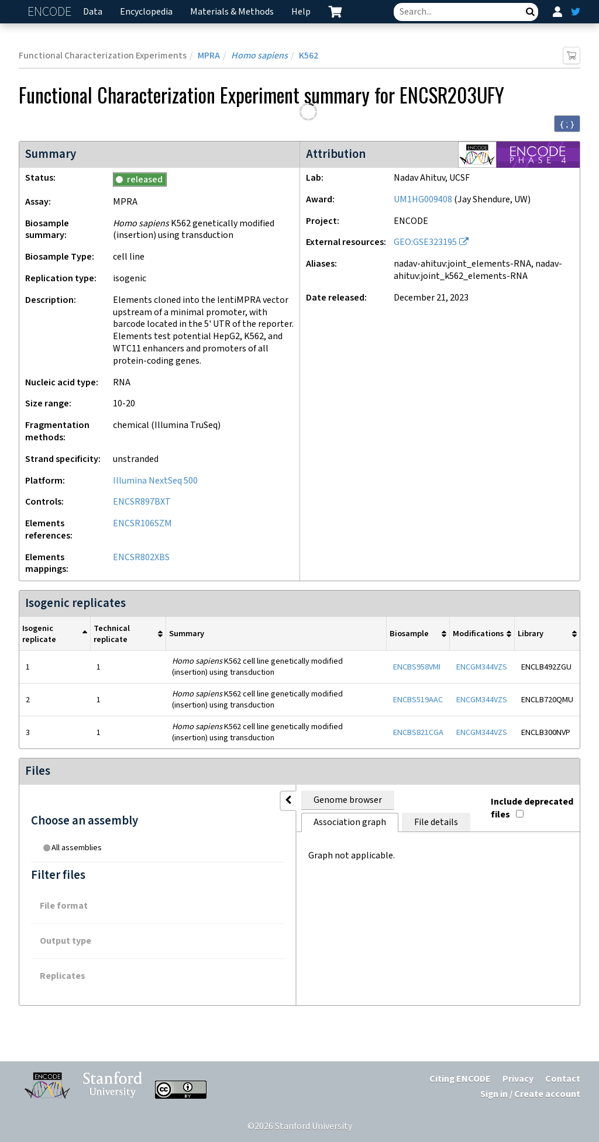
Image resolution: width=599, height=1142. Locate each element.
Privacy (517, 1079)
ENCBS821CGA (418, 732)
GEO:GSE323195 (425, 242)
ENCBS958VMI (416, 666)
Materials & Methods (232, 12)
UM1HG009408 (423, 200)
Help (301, 12)
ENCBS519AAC (418, 699)
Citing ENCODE (460, 1079)
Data (92, 12)
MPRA (209, 56)
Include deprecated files (513, 798)
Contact (562, 1079)
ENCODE (50, 12)
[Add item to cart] (571, 55)
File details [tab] (368, 800)
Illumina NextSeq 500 (155, 481)
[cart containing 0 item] (335, 11)
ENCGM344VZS (481, 666)
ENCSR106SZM (142, 523)
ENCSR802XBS (141, 557)
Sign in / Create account (530, 1094)
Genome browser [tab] (183, 800)
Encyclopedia (146, 12)
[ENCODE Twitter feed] (575, 11)
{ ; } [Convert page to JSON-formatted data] (567, 124)
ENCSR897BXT (142, 502)
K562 (308, 56)
